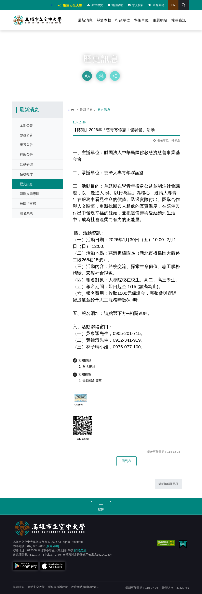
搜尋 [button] (183, 5)
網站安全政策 (36, 587)
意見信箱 (136, 5)
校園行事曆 (28, 203)
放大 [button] (87, 76)
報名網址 (88, 366)
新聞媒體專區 (29, 193)
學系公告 (26, 145)
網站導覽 (95, 5)
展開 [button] (101, 509)
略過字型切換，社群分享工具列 (101, 67)
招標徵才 (26, 174)
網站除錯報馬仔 (168, 483)
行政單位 (122, 20)
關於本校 (104, 20)
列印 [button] (101, 76)
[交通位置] (80, 550)
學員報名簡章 (92, 380)
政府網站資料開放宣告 (85, 587)
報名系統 (26, 213)
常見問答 (156, 5)
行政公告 (26, 154)
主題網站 (160, 20)
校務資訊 (178, 20)
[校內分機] (52, 546)
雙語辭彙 (115, 5)
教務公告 (26, 135)
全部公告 (26, 125)
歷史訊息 (26, 184)
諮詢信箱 (18, 587)
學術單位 (141, 20)
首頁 (72, 109)
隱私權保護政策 (58, 587)
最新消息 (85, 20)
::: (52, 4)
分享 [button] (115, 76)
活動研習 (26, 164)
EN (173, 5)
